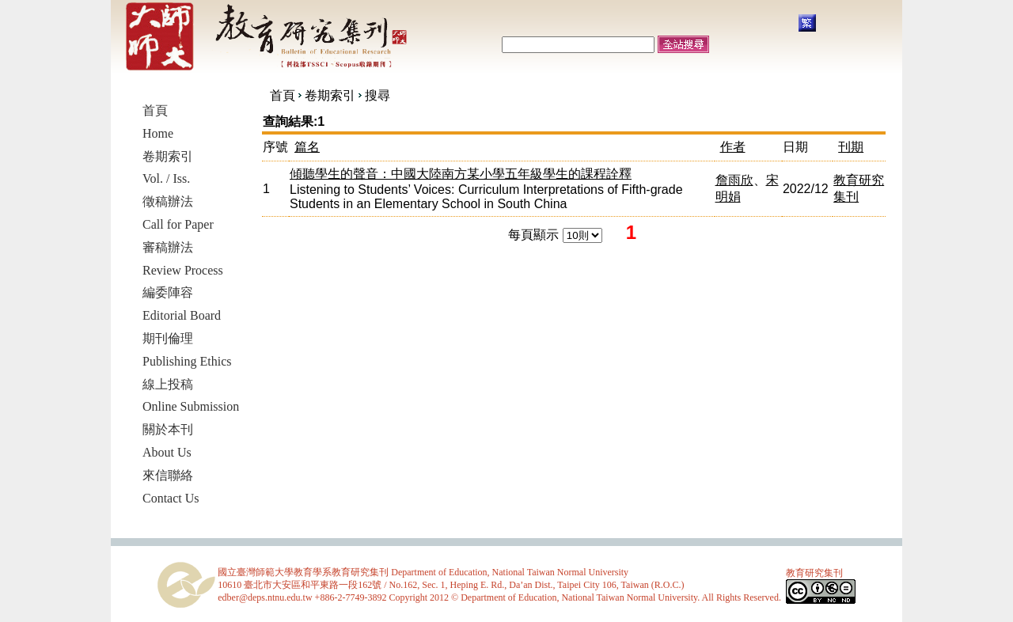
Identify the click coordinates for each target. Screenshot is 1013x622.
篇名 (307, 147)
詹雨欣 (734, 180)
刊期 (850, 147)
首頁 (282, 95)
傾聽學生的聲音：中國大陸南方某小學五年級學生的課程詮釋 (461, 173)
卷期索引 (330, 95)
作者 (733, 147)
